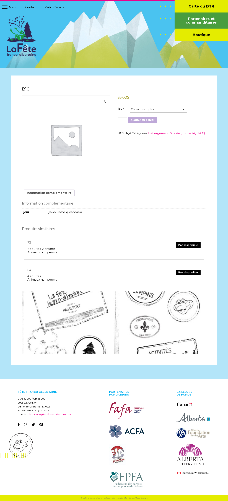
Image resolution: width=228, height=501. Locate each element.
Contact (31, 7)
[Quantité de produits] (122, 121)
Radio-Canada (54, 7)
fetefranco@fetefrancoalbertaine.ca (50, 414)
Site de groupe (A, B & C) (187, 133)
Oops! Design (141, 498)
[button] (104, 101)
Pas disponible (188, 245)
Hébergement (158, 133)
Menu (13, 7)
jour (121, 109)
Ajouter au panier (142, 120)
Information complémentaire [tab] (49, 193)
